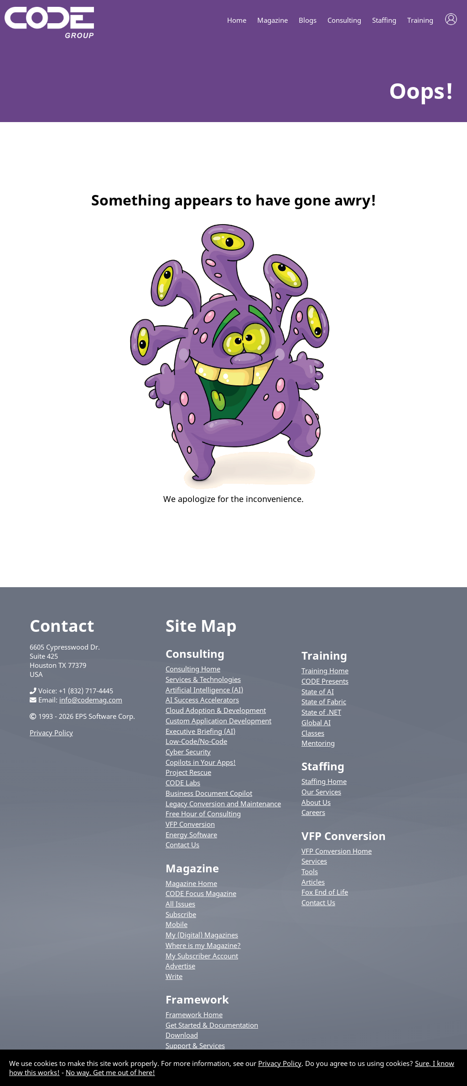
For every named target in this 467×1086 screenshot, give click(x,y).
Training (420, 20)
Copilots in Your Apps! (201, 763)
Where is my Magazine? (203, 947)
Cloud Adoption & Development (216, 712)
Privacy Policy (51, 734)
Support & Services (195, 1047)
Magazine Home (191, 884)
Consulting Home (193, 670)
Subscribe (181, 915)
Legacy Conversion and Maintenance (223, 804)
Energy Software (191, 836)
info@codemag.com (90, 701)
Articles (313, 883)
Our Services (321, 793)
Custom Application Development (218, 722)
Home (236, 20)
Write (174, 978)
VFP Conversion (190, 825)
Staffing (384, 20)
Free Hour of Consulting (203, 815)
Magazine (272, 20)
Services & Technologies (203, 681)
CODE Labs (183, 784)
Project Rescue (188, 774)
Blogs (308, 20)
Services (314, 862)
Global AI (316, 724)
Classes (312, 734)
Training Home (324, 672)
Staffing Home (324, 783)
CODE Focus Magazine (201, 895)
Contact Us (182, 846)
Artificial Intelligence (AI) (204, 691)
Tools (309, 873)
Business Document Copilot (209, 794)
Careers (313, 814)
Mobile (176, 926)
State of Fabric (323, 703)
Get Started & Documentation (212, 1026)
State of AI (317, 692)
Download (182, 1036)
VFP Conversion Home (336, 852)
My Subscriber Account (202, 957)
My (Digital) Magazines (202, 936)
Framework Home (194, 1016)
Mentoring (318, 744)
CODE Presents (324, 682)
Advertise (180, 967)
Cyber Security (188, 753)
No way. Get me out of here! (110, 1072)
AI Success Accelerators (202, 701)
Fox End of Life (324, 893)
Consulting (344, 20)
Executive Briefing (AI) (200, 732)
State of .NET (321, 713)
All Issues (180, 905)
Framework (197, 1001)
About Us (316, 804)
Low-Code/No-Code (196, 743)
